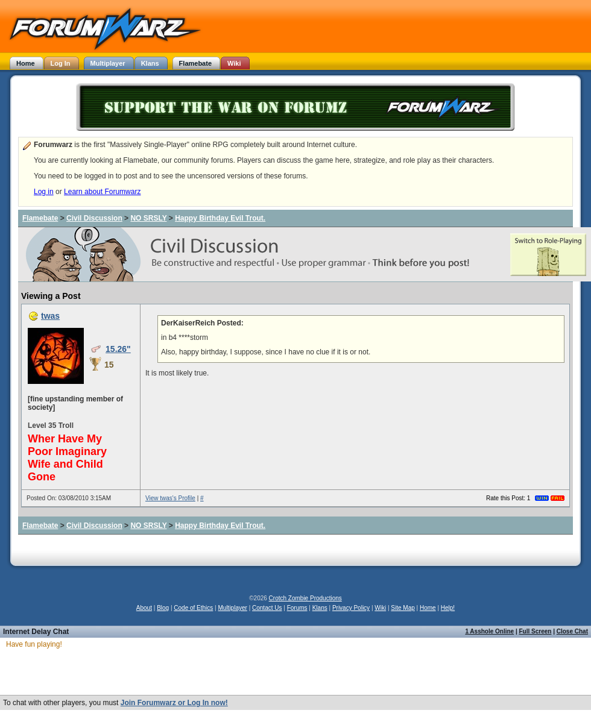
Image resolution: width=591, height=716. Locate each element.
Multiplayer (232, 608)
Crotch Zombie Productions (305, 598)
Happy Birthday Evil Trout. (220, 218)
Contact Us (267, 608)
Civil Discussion (94, 218)
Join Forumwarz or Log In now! (174, 703)
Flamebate (40, 218)
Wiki (380, 608)
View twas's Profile (170, 498)
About (144, 608)
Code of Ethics (193, 608)
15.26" (118, 349)
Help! (448, 608)
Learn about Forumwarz (102, 191)
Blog (163, 608)
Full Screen (535, 631)
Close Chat (572, 631)
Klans (319, 608)
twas (50, 316)
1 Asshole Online (489, 631)
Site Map (402, 608)
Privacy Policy (351, 608)
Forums (297, 608)
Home (428, 608)
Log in (44, 191)
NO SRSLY (148, 218)
